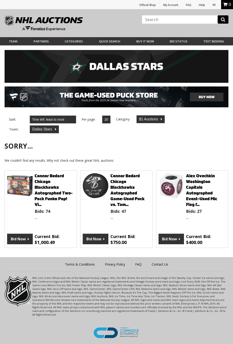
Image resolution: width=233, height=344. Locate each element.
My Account (170, 5)
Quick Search (109, 41)
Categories (74, 41)
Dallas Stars (42, 129)
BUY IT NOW (145, 41)
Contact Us (160, 264)
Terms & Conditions (80, 264)
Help (202, 5)
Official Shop (147, 5)
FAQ (188, 5)
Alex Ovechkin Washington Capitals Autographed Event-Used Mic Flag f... (201, 190)
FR (214, 5)
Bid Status (178, 41)
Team (13, 41)
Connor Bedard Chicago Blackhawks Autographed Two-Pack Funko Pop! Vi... (54, 190)
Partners (41, 41)
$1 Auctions (149, 119)
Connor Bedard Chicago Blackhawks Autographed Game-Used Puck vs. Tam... (127, 190)
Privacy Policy (115, 264)
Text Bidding (213, 41)
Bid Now (18, 238)
